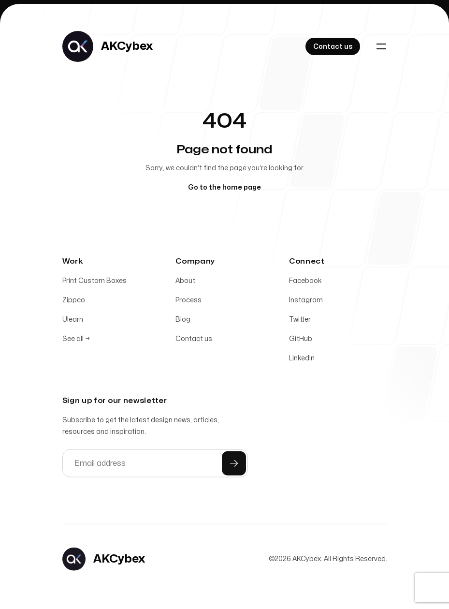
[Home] (107, 46)
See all (76, 341)
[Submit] (234, 465)
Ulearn (72, 321)
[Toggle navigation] (381, 46)
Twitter (300, 321)
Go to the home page (224, 187)
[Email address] (155, 465)
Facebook (305, 283)
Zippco (73, 302)
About (185, 283)
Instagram (306, 302)
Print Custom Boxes (94, 283)
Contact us (193, 341)
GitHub (300, 341)
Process (188, 302)
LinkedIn (302, 360)
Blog (182, 321)
